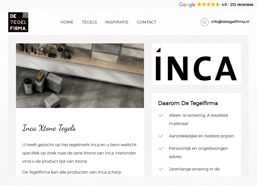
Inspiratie (116, 22)
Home (67, 22)
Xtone (90, 153)
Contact (146, 22)
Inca (95, 144)
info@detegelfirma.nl (230, 21)
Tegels (89, 22)
